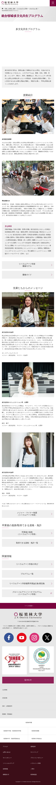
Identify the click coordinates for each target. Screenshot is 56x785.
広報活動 (4, 698)
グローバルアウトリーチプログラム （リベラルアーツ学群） (27, 593)
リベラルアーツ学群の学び (27, 564)
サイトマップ (34, 752)
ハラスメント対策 (36, 763)
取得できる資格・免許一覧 (27, 543)
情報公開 (28, 680)
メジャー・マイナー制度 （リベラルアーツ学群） (27, 514)
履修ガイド (27, 275)
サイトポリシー (7, 757)
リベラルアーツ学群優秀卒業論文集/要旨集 (27, 583)
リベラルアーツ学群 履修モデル (27, 265)
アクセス (5, 746)
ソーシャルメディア (8, 763)
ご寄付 (32, 769)
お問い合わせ (6, 752)
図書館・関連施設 (7, 714)
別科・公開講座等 (7, 706)
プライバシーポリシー (37, 757)
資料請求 (33, 746)
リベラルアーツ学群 (22, 8)
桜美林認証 (34, 774)
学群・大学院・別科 (10, 8)
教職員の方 (6, 774)
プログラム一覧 (33, 8)
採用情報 (5, 769)
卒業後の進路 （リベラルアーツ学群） (27, 533)
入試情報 (4, 690)
